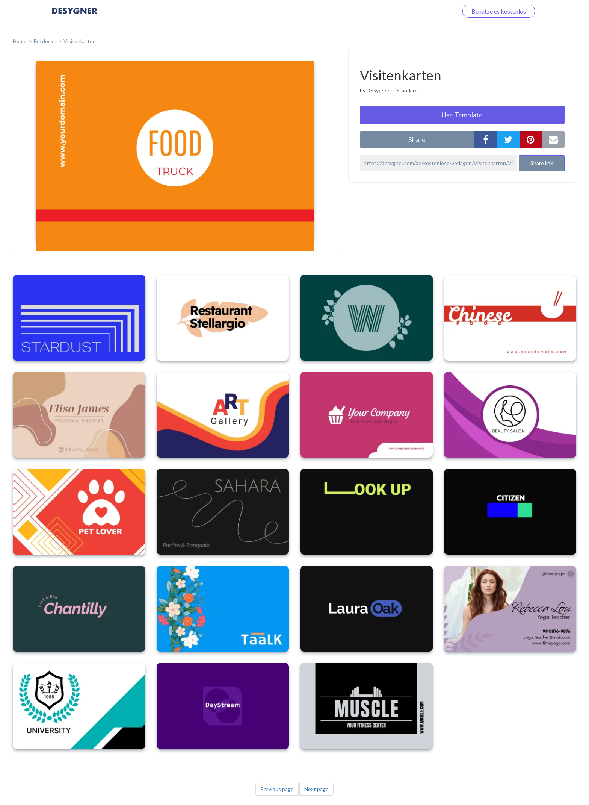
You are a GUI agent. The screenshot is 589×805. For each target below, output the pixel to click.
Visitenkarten (79, 41)
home (20, 41)
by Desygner (375, 90)
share (417, 139)
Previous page (277, 789)
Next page (316, 789)
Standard (407, 90)
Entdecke (45, 41)
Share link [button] (541, 163)
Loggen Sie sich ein (425, 11)
